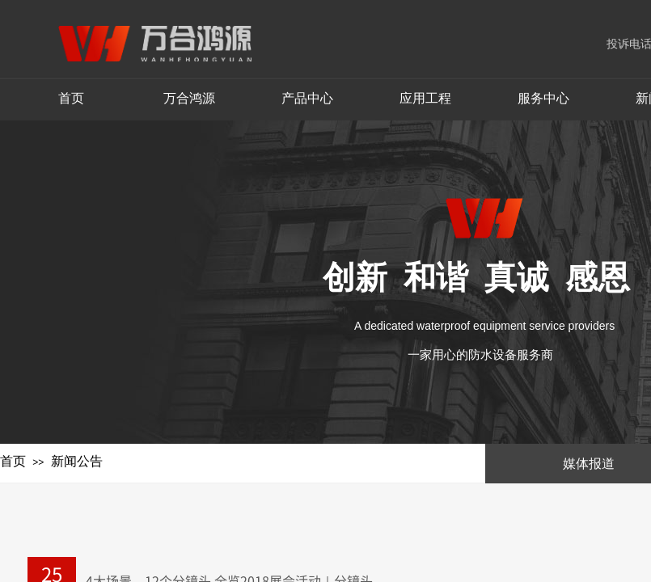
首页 (13, 461)
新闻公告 (77, 461)
